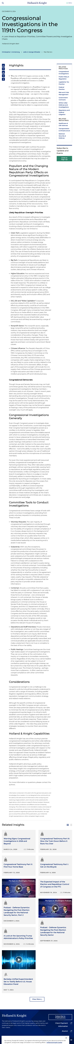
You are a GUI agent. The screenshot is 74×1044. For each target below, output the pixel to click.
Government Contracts (63, 99)
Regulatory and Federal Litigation (64, 112)
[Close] (66, 1041)
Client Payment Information (61, 1024)
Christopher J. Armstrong (11, 52)
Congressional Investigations (64, 73)
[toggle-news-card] (68, 825)
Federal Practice (62, 88)
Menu (70, 3)
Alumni (65, 1031)
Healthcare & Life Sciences (63, 124)
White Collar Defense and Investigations (64, 105)
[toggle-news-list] (71, 825)
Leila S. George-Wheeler (31, 52)
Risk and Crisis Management (64, 93)
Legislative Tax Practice (64, 83)
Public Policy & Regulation (64, 78)
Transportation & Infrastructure (64, 130)
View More (36, 999)
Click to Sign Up (64, 158)
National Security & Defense (62, 136)
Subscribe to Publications (60, 1017)
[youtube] (71, 1040)
